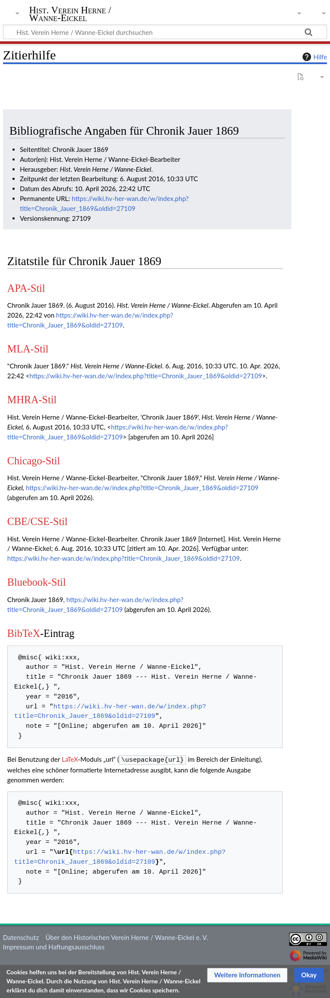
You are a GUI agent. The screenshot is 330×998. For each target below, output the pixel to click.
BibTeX (23, 633)
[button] (247, 975)
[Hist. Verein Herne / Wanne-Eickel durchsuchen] (165, 32)
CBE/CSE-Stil (37, 521)
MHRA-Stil (32, 399)
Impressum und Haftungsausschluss (53, 946)
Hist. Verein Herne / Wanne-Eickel (70, 14)
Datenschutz (21, 936)
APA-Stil (26, 288)
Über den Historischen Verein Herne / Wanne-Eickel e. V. (127, 936)
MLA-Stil (28, 349)
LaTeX (69, 759)
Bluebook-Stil (36, 582)
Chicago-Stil (33, 461)
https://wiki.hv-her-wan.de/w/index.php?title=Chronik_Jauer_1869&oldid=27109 (146, 376)
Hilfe (313, 57)
